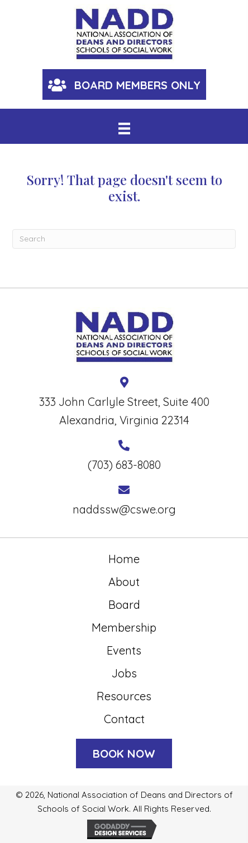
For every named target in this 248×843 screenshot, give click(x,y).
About (124, 582)
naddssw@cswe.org (124, 509)
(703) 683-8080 (124, 465)
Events (124, 650)
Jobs (124, 673)
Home (124, 559)
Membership (124, 627)
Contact (124, 719)
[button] (124, 84)
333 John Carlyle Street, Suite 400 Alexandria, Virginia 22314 (124, 411)
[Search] (124, 239)
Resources (124, 696)
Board (124, 605)
